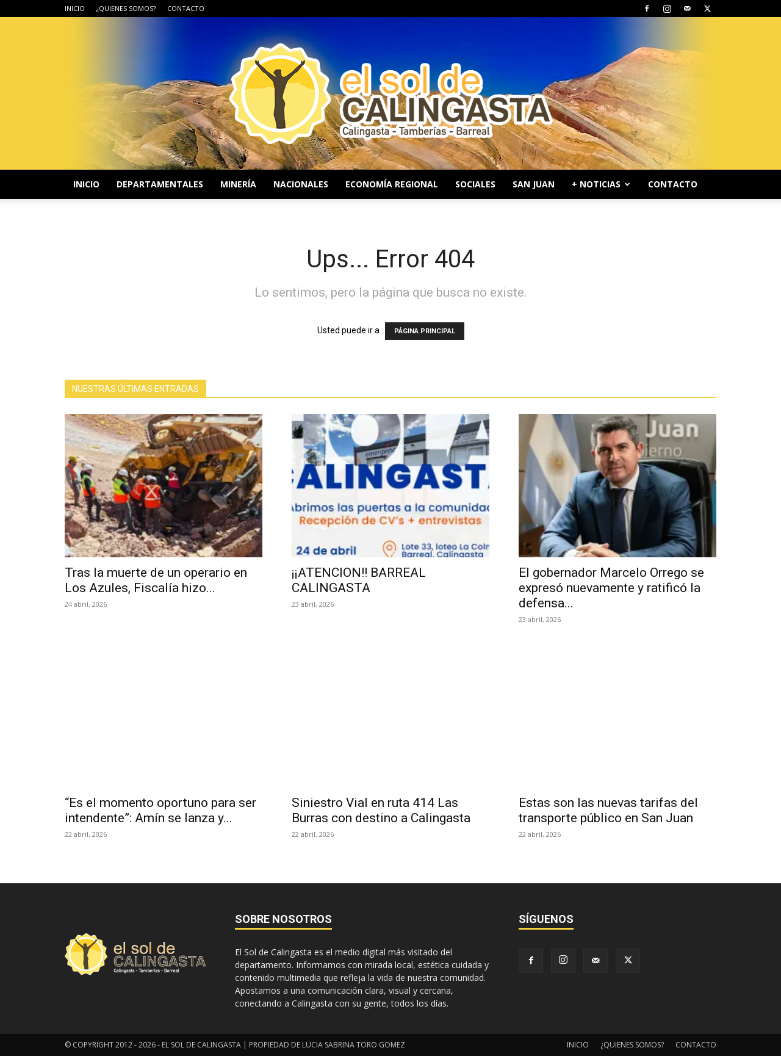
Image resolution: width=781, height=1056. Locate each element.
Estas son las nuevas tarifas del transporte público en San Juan (608, 810)
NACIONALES (300, 184)
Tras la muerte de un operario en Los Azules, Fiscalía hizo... (156, 580)
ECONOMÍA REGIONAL (391, 184)
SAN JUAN (534, 184)
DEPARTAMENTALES (160, 184)
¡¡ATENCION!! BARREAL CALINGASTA (359, 580)
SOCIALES (475, 184)
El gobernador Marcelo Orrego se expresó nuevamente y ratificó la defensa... (611, 587)
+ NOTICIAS (601, 184)
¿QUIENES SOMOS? (126, 8)
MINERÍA (238, 184)
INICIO (75, 8)
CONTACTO (185, 8)
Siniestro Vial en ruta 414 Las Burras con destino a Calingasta (381, 810)
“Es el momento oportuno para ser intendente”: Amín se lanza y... (160, 810)
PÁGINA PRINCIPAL (424, 331)
